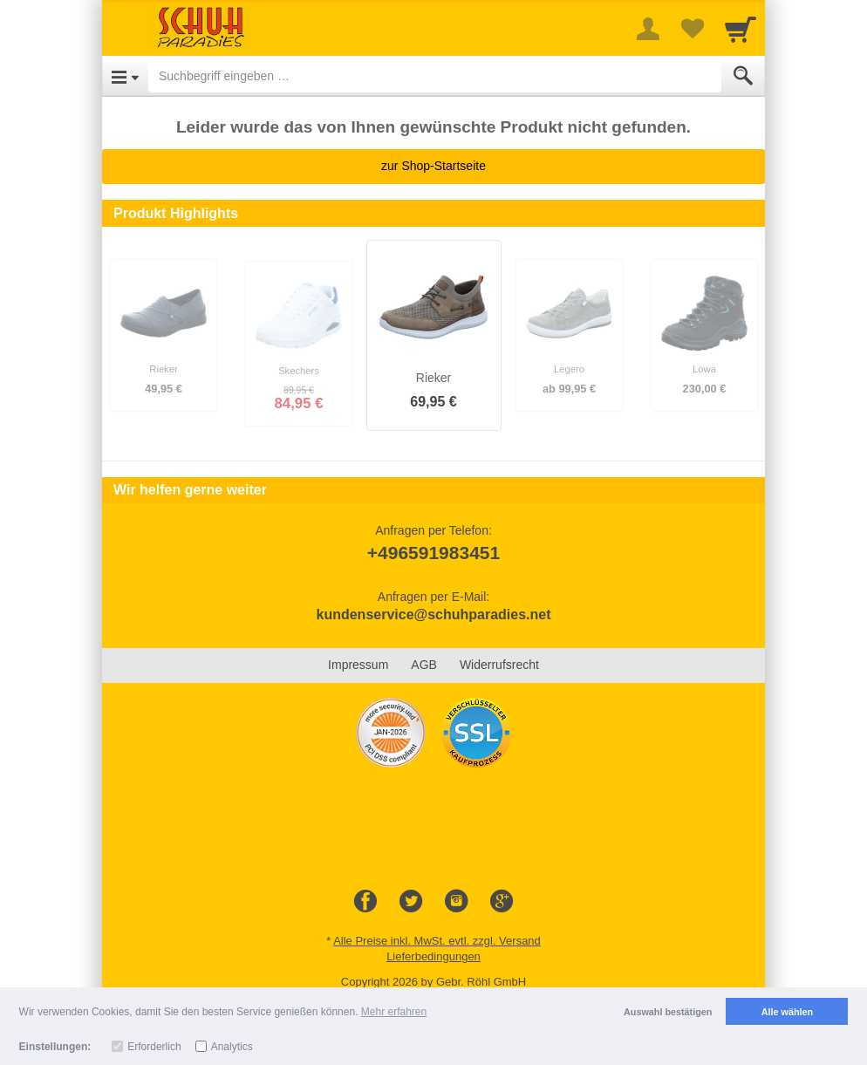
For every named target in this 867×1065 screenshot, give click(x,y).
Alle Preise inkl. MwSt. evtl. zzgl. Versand (437, 940)
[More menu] (648, 28)
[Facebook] (365, 902)
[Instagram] (456, 902)
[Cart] (740, 28)
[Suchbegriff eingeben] (434, 75)
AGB (424, 665)
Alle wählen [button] (787, 1012)
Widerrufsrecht (499, 665)
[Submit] (743, 76)
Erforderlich (154, 1047)
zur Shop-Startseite (433, 166)
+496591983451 (433, 553)
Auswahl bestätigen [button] (668, 1012)
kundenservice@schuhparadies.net (433, 614)
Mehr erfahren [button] (394, 1012)
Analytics (232, 1047)
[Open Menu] (125, 76)
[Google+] (501, 902)
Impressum (358, 665)
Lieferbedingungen (433, 956)
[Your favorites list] (692, 28)
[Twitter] (411, 902)
